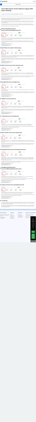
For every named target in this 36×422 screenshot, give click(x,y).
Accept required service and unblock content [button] (33, 236)
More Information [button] (33, 229)
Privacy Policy (19, 214)
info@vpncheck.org (3, 217)
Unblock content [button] (33, 231)
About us (11, 214)
